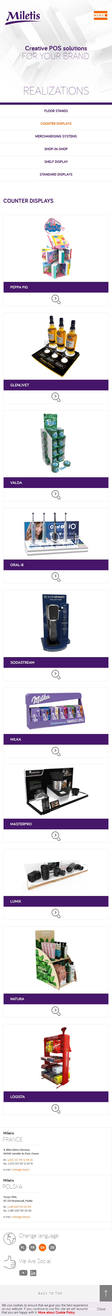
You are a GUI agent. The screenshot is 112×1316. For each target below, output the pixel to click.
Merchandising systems (56, 136)
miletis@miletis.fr (20, 1169)
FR (32, 1247)
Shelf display (56, 161)
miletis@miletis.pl (20, 1216)
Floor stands (56, 111)
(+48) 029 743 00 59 (19, 1206)
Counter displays (56, 123)
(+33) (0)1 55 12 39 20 (20, 1159)
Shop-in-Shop (56, 149)
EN (43, 1247)
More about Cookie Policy (56, 1312)
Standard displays (56, 174)
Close (101, 1309)
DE (52, 1247)
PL (23, 1247)
